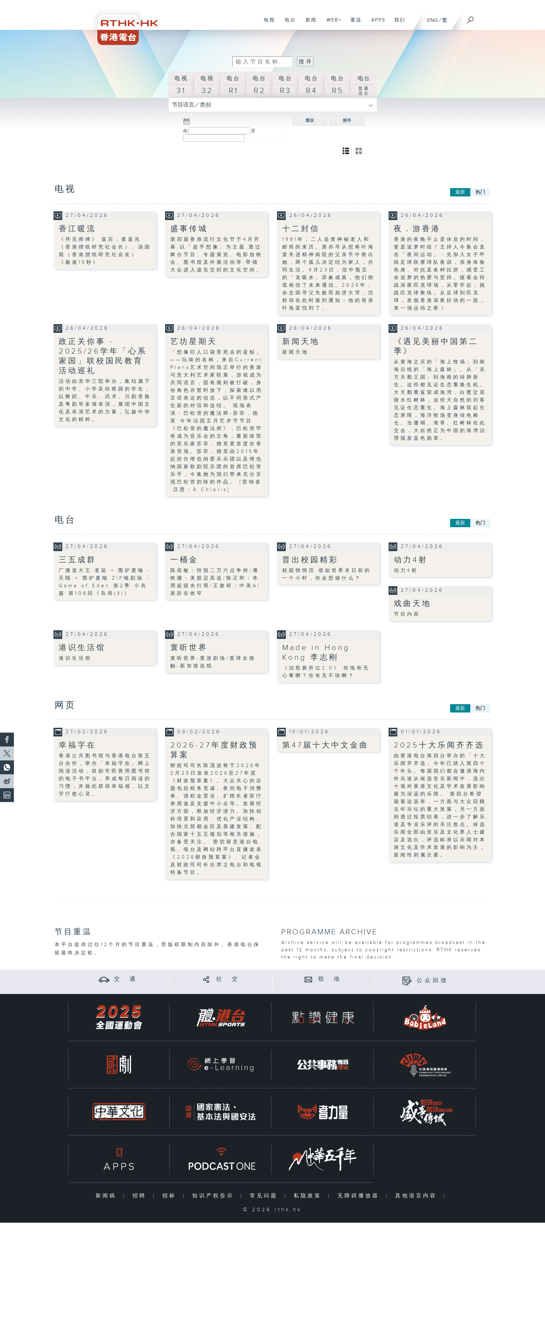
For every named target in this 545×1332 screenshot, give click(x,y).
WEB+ (331, 23)
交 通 (126, 979)
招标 (170, 1196)
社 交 (228, 979)
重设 (310, 120)
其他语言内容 (417, 1196)
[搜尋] (470, 18)
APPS (375, 23)
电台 (287, 23)
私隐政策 (309, 1196)
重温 (353, 23)
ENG (432, 20)
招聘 (140, 1196)
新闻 (308, 23)
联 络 (330, 979)
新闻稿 (108, 1196)
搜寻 (347, 120)
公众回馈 (433, 980)
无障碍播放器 (359, 1196)
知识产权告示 (214, 1196)
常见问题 (265, 1196)
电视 (267, 23)
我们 (397, 23)
